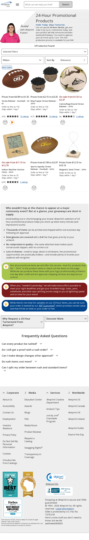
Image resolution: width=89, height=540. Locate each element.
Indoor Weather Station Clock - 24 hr (13, 170)
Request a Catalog (29, 440)
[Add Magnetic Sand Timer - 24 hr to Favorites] (63, 188)
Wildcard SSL (52, 485)
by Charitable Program (52, 418)
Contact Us (8, 412)
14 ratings (53, 116)
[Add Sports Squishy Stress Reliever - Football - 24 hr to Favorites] (34, 188)
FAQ (26, 418)
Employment (9, 418)
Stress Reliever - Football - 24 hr (15, 102)
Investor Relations (11, 428)
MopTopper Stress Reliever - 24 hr (44, 102)
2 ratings (80, 116)
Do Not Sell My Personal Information (12, 445)
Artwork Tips (53, 409)
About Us (7, 399)
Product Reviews (32, 431)
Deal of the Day (76, 434)
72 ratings (24, 116)
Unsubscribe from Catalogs (12, 462)
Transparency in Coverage (33, 456)
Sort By (50, 60)
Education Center (33, 399)
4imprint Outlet (76, 428)
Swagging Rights (33, 447)
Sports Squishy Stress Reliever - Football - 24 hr (42, 167)
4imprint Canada (76, 406)
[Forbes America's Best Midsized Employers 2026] (12, 508)
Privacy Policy (10, 435)
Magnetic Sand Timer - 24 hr (72, 169)
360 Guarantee (47, 305)
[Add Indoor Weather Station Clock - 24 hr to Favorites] (5, 188)
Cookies (7, 454)
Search (65, 4)
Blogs (27, 412)
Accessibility (9, 406)
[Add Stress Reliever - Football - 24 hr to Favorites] (5, 122)
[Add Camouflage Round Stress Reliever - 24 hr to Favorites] (63, 122)
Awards (28, 406)
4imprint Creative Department (55, 401)
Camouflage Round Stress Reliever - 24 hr (71, 105)
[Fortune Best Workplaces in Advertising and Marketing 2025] (10, 485)
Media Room (30, 425)
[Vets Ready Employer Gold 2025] (28, 485)
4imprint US (74, 399)
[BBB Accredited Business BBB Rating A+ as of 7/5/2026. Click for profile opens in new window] (59, 491)
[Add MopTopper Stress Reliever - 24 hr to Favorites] (34, 122)
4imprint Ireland (76, 418)
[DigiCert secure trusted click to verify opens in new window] (56, 477)
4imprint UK (74, 412)
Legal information (64, 508)
